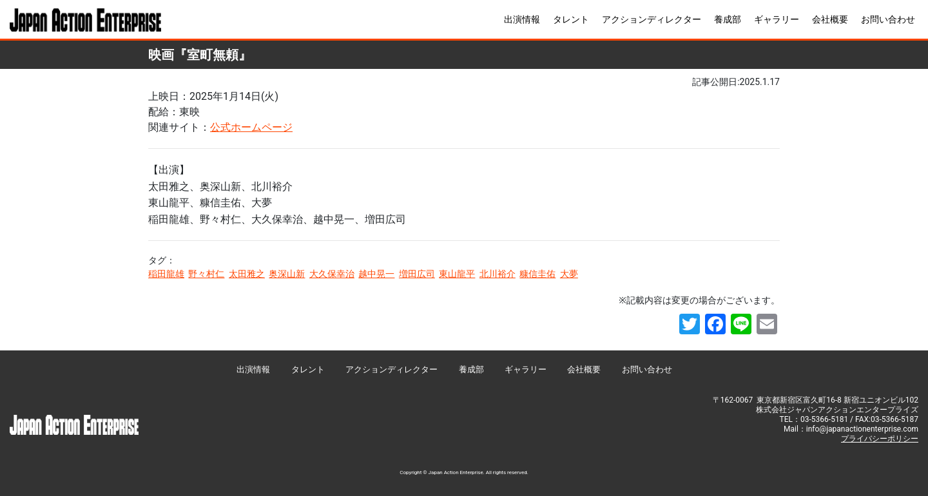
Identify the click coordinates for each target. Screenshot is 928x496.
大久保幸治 (331, 274)
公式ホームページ (251, 127)
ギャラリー (776, 19)
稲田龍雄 (166, 274)
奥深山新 (287, 274)
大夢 (569, 274)
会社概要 (830, 19)
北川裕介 (497, 274)
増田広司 (417, 274)
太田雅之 (247, 274)
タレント (571, 19)
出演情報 (522, 19)
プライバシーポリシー (879, 438)
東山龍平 (457, 274)
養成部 (727, 19)
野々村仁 (206, 274)
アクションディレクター (651, 19)
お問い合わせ (888, 19)
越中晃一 (376, 274)
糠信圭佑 (537, 274)
